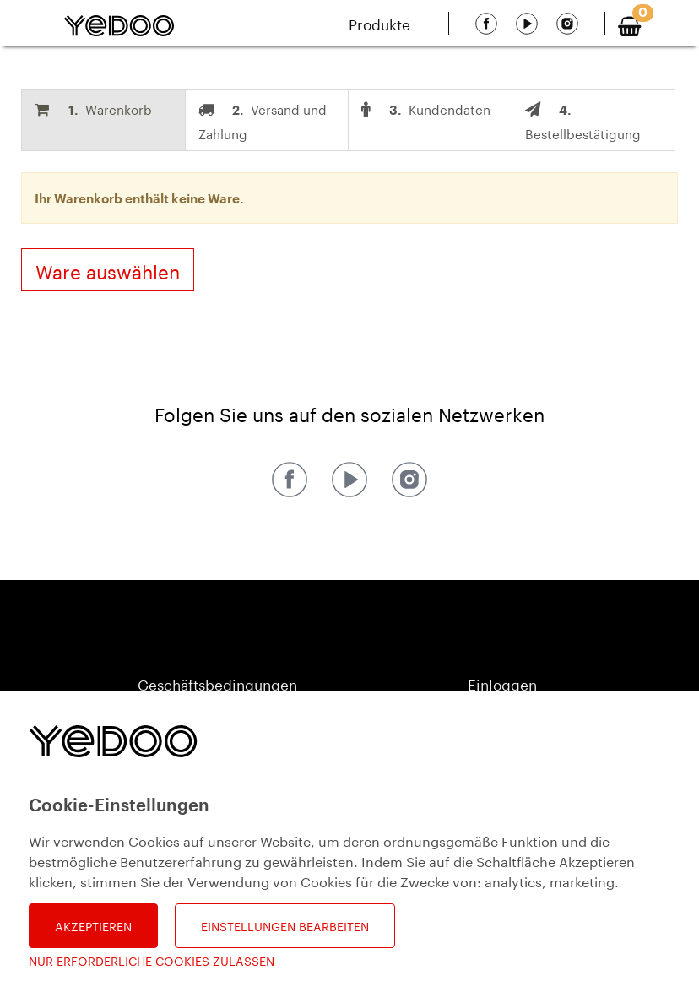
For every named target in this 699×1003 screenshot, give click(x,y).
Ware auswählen (107, 269)
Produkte (379, 23)
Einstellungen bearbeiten (285, 925)
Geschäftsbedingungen (217, 683)
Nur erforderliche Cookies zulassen (151, 960)
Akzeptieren (93, 925)
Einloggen (502, 683)
